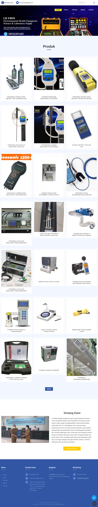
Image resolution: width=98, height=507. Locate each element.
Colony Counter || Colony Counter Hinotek (49, 331)
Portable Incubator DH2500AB (49, 371)
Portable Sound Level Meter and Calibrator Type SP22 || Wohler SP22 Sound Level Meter (82, 284)
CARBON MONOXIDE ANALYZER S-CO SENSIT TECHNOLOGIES (49, 97)
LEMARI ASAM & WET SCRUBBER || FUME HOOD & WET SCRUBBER (49, 195)
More (49, 389)
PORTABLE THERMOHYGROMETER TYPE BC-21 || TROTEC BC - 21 (81, 380)
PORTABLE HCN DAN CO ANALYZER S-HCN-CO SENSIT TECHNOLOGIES (16, 147)
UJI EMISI (4, 8)
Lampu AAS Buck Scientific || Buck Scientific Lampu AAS (49, 235)
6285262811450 (83, 478)
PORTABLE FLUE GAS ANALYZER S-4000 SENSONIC (16, 291)
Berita (83, 10)
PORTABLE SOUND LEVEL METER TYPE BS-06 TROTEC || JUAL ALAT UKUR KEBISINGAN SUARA (82, 97)
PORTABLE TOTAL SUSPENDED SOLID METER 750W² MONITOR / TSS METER (81, 195)
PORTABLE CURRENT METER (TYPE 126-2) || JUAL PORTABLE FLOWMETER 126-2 (16, 380)
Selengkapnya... (72, 450)
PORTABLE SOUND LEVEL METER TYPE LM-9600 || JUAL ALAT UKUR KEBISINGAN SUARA (16, 97)
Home (58, 10)
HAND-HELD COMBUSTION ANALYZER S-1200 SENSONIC (16, 195)
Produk (74, 10)
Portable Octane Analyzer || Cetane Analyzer (16, 331)
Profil (66, 10)
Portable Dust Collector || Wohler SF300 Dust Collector (81, 235)
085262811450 (81, 474)
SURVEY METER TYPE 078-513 (81, 147)
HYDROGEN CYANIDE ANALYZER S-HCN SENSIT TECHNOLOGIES (49, 147)
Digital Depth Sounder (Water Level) (81, 331)
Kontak (91, 10)
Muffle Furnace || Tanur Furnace (49, 283)
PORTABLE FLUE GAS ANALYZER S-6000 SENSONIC (16, 243)
